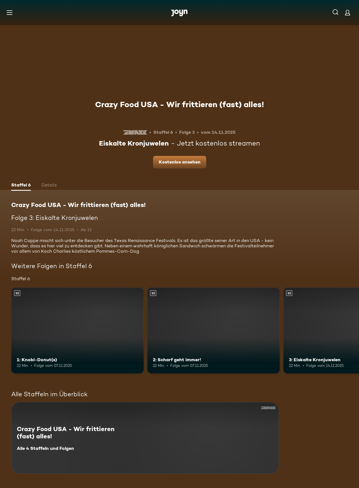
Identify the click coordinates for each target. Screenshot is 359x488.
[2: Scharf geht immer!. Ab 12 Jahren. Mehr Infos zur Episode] (213, 330)
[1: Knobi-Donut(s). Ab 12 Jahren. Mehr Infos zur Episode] (77, 330)
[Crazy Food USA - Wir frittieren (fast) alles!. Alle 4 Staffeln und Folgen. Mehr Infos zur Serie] (145, 438)
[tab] (21, 186)
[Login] (347, 12)
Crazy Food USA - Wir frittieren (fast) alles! (179, 104)
